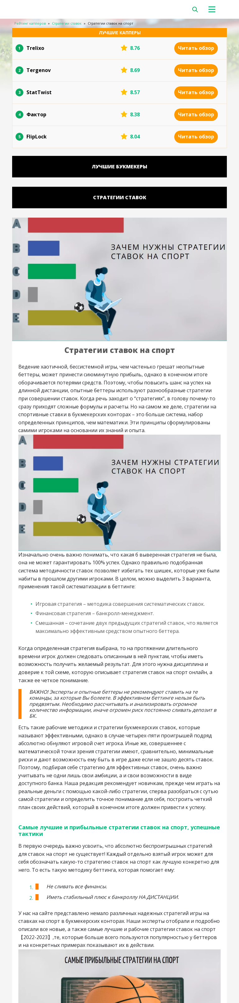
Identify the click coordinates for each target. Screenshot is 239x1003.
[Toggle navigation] (215, 9)
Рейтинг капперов (30, 23)
